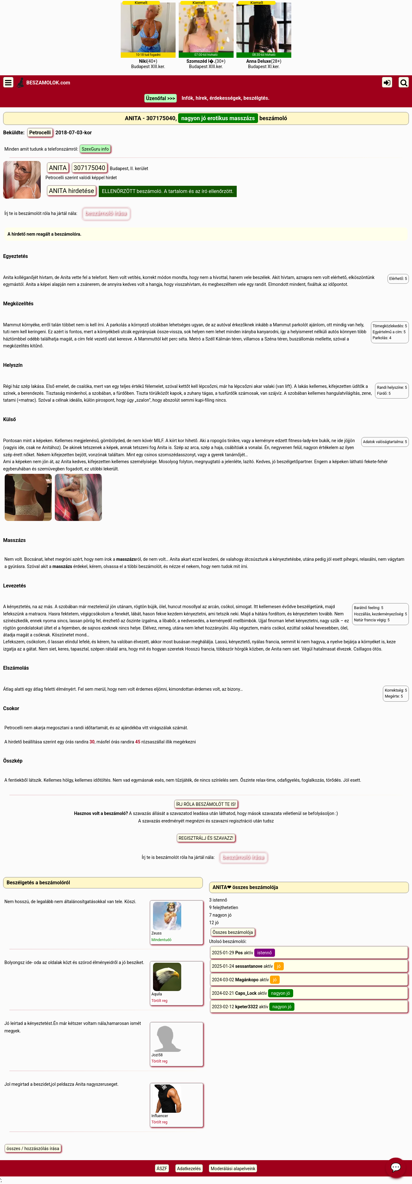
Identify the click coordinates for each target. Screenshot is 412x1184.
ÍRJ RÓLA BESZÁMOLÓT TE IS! (206, 804)
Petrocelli (40, 133)
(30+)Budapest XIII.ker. (206, 35)
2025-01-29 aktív (243, 953)
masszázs (126, 559)
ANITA (58, 168)
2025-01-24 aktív (248, 966)
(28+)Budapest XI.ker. (263, 35)
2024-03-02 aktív (246, 980)
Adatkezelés (189, 1168)
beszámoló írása (105, 213)
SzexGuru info (95, 149)
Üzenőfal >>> (160, 98)
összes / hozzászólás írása (33, 1148)
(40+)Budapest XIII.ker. (148, 35)
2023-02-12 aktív (253, 1007)
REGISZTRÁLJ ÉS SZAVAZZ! (206, 838)
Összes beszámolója (233, 932)
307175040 (89, 168)
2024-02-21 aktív (252, 993)
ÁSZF (162, 1168)
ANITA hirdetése (71, 191)
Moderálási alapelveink (233, 1168)
